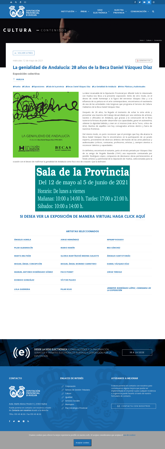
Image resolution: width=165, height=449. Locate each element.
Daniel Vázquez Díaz (118, 264)
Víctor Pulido (68, 280)
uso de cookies (129, 435)
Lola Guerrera (22, 289)
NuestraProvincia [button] (120, 13)
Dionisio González (24, 280)
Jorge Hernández (70, 239)
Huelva (18, 79)
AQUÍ (140, 217)
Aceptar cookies (82, 442)
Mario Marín (68, 248)
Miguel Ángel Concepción (28, 264)
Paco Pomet (67, 272)
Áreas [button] (86, 14)
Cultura (148, 40)
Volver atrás (24, 53)
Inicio (142, 40)
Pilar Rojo (66, 289)
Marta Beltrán (22, 256)
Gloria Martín (69, 256)
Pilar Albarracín (23, 248)
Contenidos (158, 40)
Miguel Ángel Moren (72, 264)
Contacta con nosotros (133, 406)
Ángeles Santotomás (118, 256)
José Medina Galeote (88, 256)
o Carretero (89, 264)
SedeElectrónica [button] (102, 13)
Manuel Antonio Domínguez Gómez (33, 272)
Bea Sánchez (113, 248)
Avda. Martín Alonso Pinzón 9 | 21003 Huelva (28, 404)
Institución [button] (69, 14)
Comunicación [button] (140, 14)
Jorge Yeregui (114, 272)
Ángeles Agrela (22, 239)
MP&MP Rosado (115, 239)
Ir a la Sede (137, 352)
